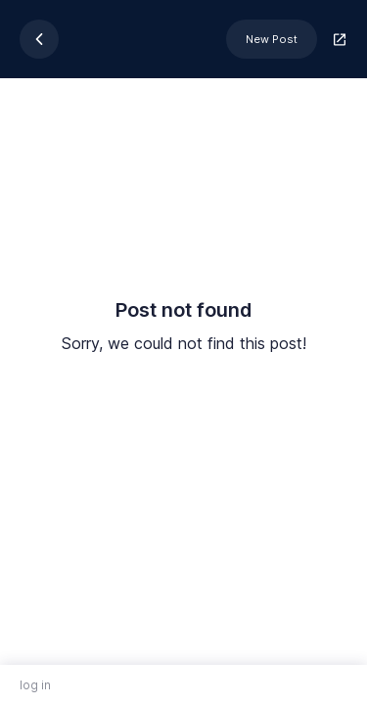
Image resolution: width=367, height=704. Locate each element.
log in (35, 685)
